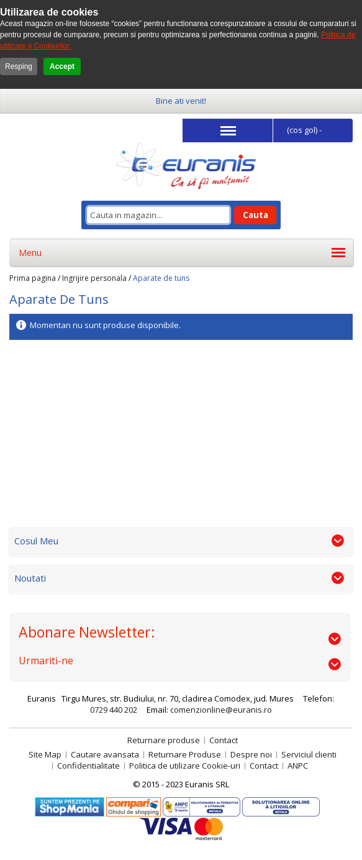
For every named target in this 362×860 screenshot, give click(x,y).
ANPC (297, 765)
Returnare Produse (184, 754)
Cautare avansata (105, 754)
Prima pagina (32, 278)
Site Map (45, 754)
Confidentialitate (88, 765)
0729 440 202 (113, 709)
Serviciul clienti (309, 754)
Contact (223, 740)
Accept (62, 66)
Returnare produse (163, 740)
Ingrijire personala (94, 278)
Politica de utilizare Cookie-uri (184, 765)
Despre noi (251, 754)
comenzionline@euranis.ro (221, 709)
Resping (18, 66)
